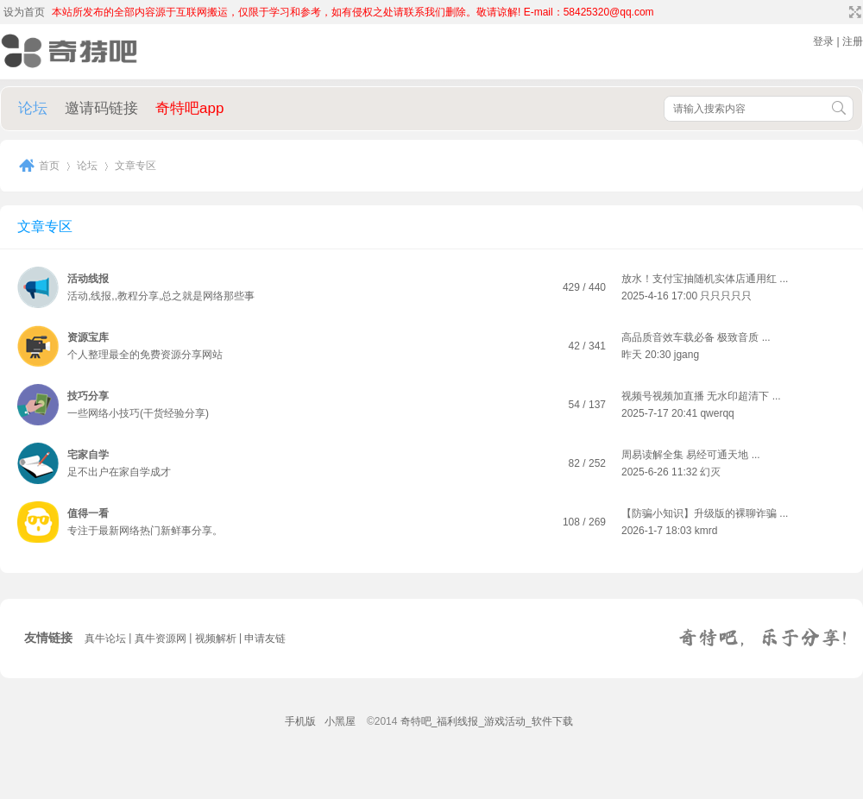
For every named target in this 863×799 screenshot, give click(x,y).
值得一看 (88, 513)
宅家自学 (88, 455)
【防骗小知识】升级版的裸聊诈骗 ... (704, 513)
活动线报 (88, 279)
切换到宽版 (853, 12)
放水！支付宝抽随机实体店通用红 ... (704, 279)
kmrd (706, 531)
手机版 (300, 721)
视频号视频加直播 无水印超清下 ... (701, 396)
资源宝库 (88, 337)
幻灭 (710, 472)
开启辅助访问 (839, 12)
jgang (686, 355)
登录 (823, 41)
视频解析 (215, 638)
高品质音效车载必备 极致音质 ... (696, 337)
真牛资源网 (160, 638)
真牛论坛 (105, 638)
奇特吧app (189, 108)
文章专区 (44, 226)
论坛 (32, 108)
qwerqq (717, 413)
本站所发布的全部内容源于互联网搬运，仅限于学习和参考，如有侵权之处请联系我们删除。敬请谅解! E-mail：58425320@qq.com (353, 12)
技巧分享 (88, 396)
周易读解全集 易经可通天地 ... (690, 455)
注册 (852, 41)
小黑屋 (340, 721)
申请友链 (265, 638)
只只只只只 (726, 296)
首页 (49, 166)
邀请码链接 (101, 108)
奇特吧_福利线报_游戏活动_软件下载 (486, 721)
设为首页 (24, 12)
